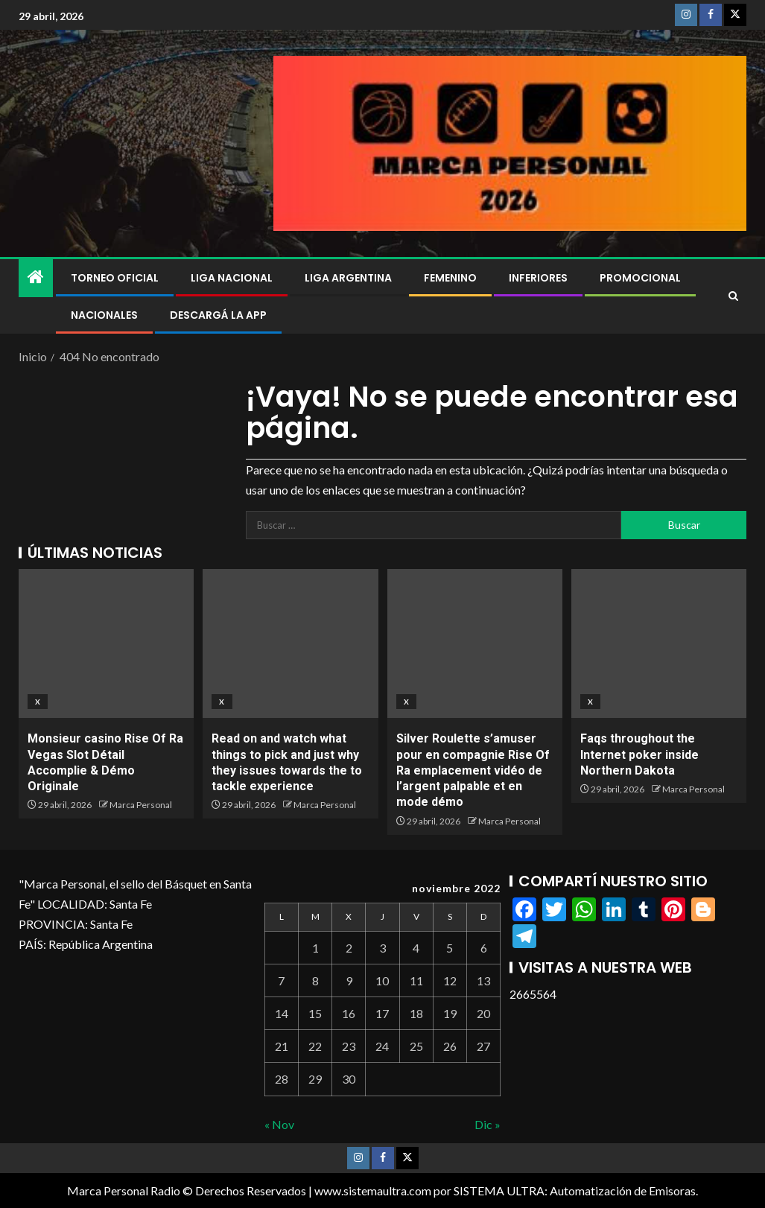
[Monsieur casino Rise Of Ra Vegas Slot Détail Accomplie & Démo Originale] (106, 643)
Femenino (450, 277)
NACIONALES (104, 315)
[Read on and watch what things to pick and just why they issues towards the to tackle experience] (290, 643)
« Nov (279, 1124)
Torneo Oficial (115, 277)
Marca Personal (140, 804)
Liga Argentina (348, 277)
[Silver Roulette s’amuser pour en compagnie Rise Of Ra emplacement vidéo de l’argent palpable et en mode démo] (474, 643)
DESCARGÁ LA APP (218, 315)
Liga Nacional (232, 277)
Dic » (487, 1124)
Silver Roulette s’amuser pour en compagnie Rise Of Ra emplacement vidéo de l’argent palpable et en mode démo (473, 770)
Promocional (640, 277)
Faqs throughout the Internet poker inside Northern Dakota (639, 754)
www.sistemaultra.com (372, 1190)
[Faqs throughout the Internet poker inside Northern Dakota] (658, 643)
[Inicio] (36, 277)
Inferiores (538, 277)
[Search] (733, 296)
